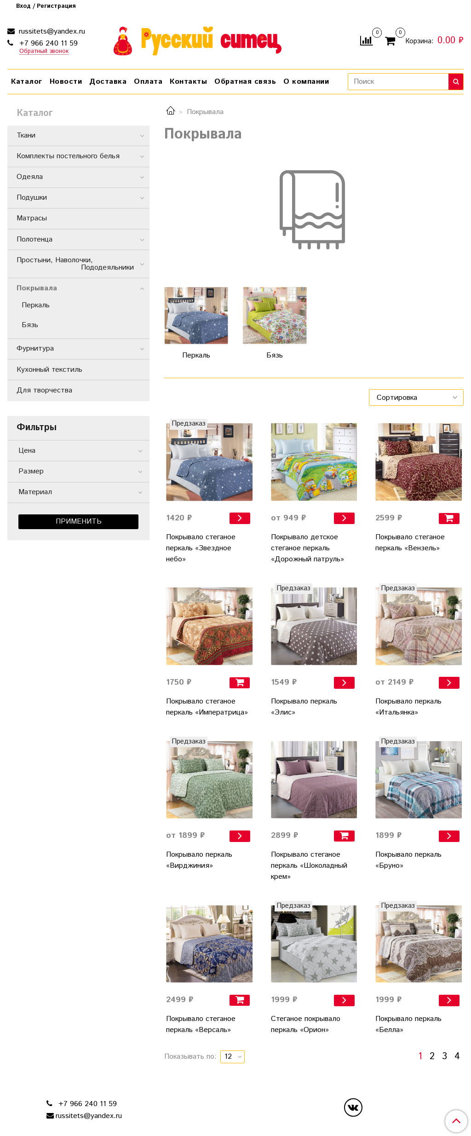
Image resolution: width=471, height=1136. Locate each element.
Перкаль (36, 305)
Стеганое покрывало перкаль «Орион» (305, 1024)
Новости (66, 81)
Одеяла (30, 177)
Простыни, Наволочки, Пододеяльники (77, 264)
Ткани (26, 135)
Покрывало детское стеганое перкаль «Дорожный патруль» (307, 548)
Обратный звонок (44, 52)
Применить (79, 521)
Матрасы (32, 218)
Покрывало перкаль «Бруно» (408, 860)
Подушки (32, 197)
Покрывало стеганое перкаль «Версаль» (201, 1024)
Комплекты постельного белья (68, 156)
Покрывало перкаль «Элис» (304, 707)
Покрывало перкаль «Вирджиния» (199, 860)
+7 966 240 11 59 (47, 43)
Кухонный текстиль (49, 369)
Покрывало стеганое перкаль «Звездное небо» (201, 548)
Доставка (107, 81)
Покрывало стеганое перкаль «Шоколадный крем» (309, 865)
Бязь (30, 325)
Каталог (26, 81)
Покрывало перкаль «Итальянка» (408, 707)
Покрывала (37, 288)
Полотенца (34, 239)
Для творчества (44, 390)
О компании (306, 81)
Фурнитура (35, 348)
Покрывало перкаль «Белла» (408, 1024)
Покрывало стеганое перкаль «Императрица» (207, 707)
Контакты (188, 81)
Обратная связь (245, 81)
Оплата (148, 81)
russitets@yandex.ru (51, 31)
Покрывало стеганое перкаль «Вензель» (410, 543)
